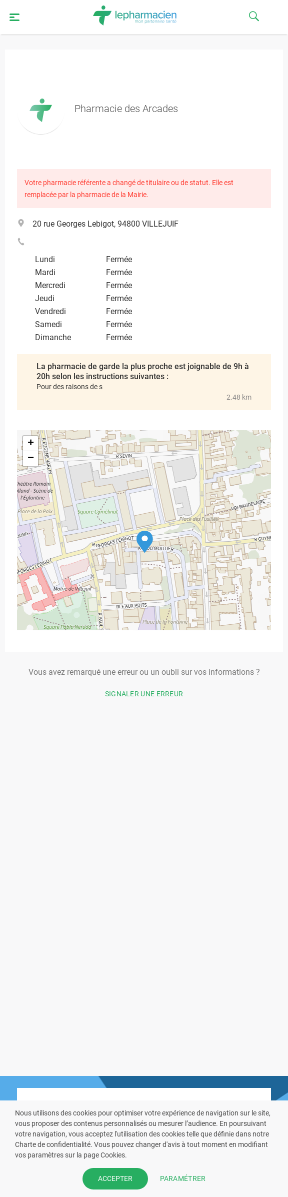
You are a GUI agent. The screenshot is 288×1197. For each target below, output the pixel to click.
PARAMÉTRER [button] (183, 1178)
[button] (144, 542)
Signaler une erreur (144, 694)
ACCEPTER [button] (115, 1178)
